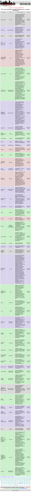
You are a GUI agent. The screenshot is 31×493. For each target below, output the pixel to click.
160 (1, 484)
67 (3, 479)
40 (30, 477)
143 (1, 483)
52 (14, 478)
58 (22, 478)
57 (21, 478)
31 (18, 477)
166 (12, 484)
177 (14, 485)
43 (3, 478)
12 (25, 476)
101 (17, 480)
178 (16, 485)
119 (19, 481)
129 (6, 482)
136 (19, 482)
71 (8, 479)
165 (10, 484)
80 (20, 479)
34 (22, 477)
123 (26, 481)
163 (6, 484)
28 (14, 477)
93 (6, 480)
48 (9, 478)
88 (30, 479)
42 (1, 478)
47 (8, 478)
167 (13, 484)
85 (26, 479)
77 (16, 479)
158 (28, 483)
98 (12, 480)
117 (15, 481)
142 (29, 482)
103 (21, 480)
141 (28, 482)
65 (0, 479)
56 (20, 478)
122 (24, 481)
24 (9, 477)
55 (18, 478)
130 (8, 482)
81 (21, 479)
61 (26, 478)
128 (5, 482)
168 (15, 484)
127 (3, 482)
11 (23, 476)
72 (9, 479)
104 (22, 480)
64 (30, 478)
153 (19, 483)
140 (26, 482)
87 (29, 479)
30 (17, 477)
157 (26, 483)
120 (20, 481)
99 (14, 480)
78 (17, 479)
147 (8, 483)
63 (29, 478)
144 (3, 483)
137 (20, 482)
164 (8, 484)
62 (27, 478)
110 (3, 481)
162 (5, 484)
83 (23, 479)
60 (25, 478)
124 (28, 481)
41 (0, 478)
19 (3, 477)
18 (1, 477)
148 (10, 483)
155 (22, 483)
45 (5, 478)
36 (25, 477)
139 (24, 482)
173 (24, 484)
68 (4, 479)
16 (30, 476)
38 (27, 477)
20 (4, 477)
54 (17, 478)
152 (17, 483)
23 (8, 477)
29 (16, 477)
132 (12, 482)
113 (8, 481)
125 (29, 481)
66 (1, 479)
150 (13, 483)
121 (22, 481)
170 (19, 484)
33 (21, 477)
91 (3, 480)
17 (0, 477)
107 (28, 480)
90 (2, 480)
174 (26, 484)
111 (5, 481)
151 (15, 483)
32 (20, 477)
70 (7, 479)
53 (16, 478)
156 (24, 483)
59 (23, 478)
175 (28, 484)
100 (15, 480)
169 (17, 484)
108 (29, 480)
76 (14, 479)
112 (6, 481)
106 (26, 480)
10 (22, 476)
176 (29, 484)
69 (5, 479)
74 (12, 479)
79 (18, 479)
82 (22, 479)
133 (13, 482)
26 (12, 477)
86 (27, 479)
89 (1, 480)
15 (29, 476)
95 (8, 480)
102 (19, 480)
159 (29, 483)
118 (17, 481)
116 (13, 481)
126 (1, 482)
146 (6, 483)
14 (27, 476)
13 (26, 476)
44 (4, 478)
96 (10, 480)
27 (13, 477)
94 (7, 480)
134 (15, 482)
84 (25, 479)
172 (22, 484)
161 (3, 484)
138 (22, 482)
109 (1, 481)
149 (12, 483)
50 (12, 478)
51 (13, 478)
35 (23, 477)
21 (5, 477)
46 (7, 478)
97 (11, 480)
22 (7, 477)
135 (17, 482)
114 (10, 481)
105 (24, 480)
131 (10, 482)
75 (13, 479)
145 (5, 483)
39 (29, 477)
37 (26, 477)
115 (12, 481)
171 (20, 484)
